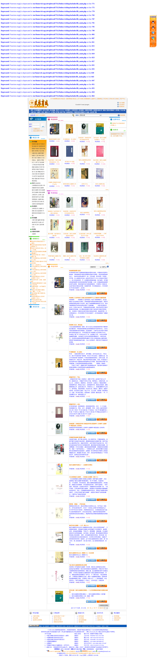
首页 (32, 110)
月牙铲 (41, 167)
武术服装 (81, 110)
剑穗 (37, 169)
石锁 (36, 174)
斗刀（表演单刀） (37, 265)
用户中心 (122, 98)
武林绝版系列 (40, 204)
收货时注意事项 (37, 620)
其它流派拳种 (38, 211)
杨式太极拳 (35, 190)
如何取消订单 (57, 620)
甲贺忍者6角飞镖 (36, 300)
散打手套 (62, 112)
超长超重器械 (82, 620)
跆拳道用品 (69, 112)
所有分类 (112, 98)
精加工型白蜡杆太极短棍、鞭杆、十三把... (37, 290)
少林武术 (34, 194)
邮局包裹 (81, 616)
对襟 (36, 220)
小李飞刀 (37, 162)
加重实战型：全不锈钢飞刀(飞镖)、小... (38, 287)
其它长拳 (39, 201)
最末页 (102, 608)
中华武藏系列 (38, 110)
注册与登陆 (36, 616)
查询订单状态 (57, 618)
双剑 (42, 155)
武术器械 (52, 110)
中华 (33, 227)
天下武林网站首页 (55, 98)
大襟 (33, 220)
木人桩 (35, 171)
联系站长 (121, 106)
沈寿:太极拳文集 (100, 184)
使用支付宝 (100, 620)
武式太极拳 (42, 190)
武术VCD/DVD (60, 110)
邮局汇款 (99, 616)
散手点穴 (38, 197)
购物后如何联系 (58, 622)
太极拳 (40, 208)
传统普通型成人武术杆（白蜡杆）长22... (37, 297)
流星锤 (37, 167)
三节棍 (34, 164)
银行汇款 (99, 618)
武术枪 (117, 110)
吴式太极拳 (35, 192)
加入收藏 (121, 102)
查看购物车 (87, 98)
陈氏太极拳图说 (84, 212)
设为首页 (121, 104)
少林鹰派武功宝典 (37, 185)
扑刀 (33, 162)
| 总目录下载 (93, 112)
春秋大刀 (47, 112)
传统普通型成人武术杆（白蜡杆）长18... (37, 277)
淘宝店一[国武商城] (66, 98)
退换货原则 (117, 618)
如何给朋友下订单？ (59, 616)
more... (107, 189)
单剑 (42, 112)
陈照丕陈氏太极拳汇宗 (69, 184)
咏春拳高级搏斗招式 (54, 139)
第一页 (89, 608)
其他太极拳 (42, 192)
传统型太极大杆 (97, 110)
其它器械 (40, 174)
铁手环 (35, 176)
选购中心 (94, 98)
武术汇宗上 (85, 184)
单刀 (33, 158)
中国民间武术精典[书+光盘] (81, 112)
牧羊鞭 (42, 164)
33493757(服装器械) (54, 651)
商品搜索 (35, 618)
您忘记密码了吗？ (38, 131)
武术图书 (67, 110)
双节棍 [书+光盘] (69, 161)
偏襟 (39, 220)
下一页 (98, 608)
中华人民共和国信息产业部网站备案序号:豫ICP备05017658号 (83, 653)
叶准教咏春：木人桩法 (69, 139)
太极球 (38, 112)
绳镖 (33, 167)
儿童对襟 (41, 224)
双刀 (36, 158)
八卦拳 (39, 194)
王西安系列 (74, 110)
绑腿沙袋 (40, 171)
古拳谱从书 (35, 208)
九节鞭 (53, 112)
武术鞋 (34, 229)
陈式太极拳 (40, 188)
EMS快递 (81, 618)
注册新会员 (36, 129)
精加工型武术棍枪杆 (109, 110)
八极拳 (39, 199)
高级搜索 (122, 115)
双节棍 (57, 112)
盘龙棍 (42, 162)
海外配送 (81, 622)
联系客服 (116, 616)
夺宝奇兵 (106, 98)
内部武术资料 (88, 110)
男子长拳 (38, 222)
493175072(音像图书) (68, 651)
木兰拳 (37, 224)
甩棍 (36, 178)
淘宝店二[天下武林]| (78, 98)
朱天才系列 (46, 110)
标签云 (117, 98)
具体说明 (116, 620)
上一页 (93, 608)
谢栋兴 (86, 651)
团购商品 (99, 98)
